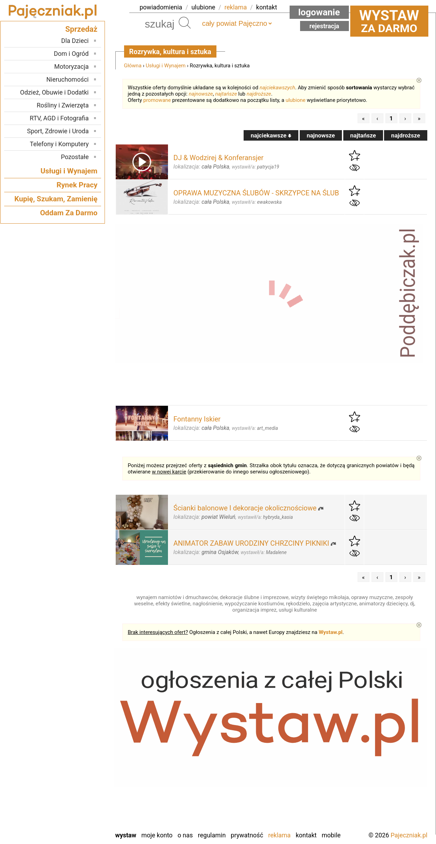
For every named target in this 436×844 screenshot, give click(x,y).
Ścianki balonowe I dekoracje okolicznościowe (245, 508)
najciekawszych (277, 87)
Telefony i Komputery (59, 144)
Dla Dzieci (75, 40)
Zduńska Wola (71, 825)
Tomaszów (75, 787)
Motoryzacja (71, 66)
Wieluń (79, 806)
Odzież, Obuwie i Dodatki (54, 92)
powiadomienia (161, 7)
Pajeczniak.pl (409, 835)
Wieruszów (74, 815)
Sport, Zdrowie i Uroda (58, 131)
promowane (157, 100)
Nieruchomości (67, 79)
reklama (235, 7)
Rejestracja (324, 26)
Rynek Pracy (76, 185)
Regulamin (212, 835)
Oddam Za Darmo (69, 213)
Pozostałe (75, 156)
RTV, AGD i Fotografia (59, 118)
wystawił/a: (255, 167)
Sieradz (79, 778)
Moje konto (157, 835)
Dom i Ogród (71, 53)
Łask (83, 721)
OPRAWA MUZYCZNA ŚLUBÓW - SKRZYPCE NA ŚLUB (256, 193)
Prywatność (247, 835)
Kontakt (306, 835)
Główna (133, 65)
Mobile (331, 835)
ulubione (203, 7)
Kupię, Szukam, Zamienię (55, 199)
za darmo (389, 21)
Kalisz (81, 740)
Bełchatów (75, 712)
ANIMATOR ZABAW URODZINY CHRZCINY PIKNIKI (251, 543)
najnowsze (201, 94)
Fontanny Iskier (197, 419)
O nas (185, 835)
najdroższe (259, 94)
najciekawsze (271, 135)
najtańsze (226, 94)
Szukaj (184, 22)
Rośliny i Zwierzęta (63, 105)
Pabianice (76, 759)
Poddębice (75, 768)
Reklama (279, 835)
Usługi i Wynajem (166, 65)
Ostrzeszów (73, 749)
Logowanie (319, 12)
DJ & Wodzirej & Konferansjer (219, 158)
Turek (82, 796)
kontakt (266, 7)
